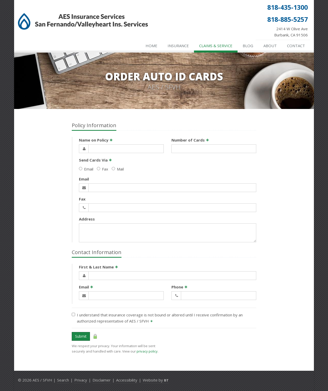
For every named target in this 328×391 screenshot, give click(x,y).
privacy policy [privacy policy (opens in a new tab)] (147, 351)
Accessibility (126, 380)
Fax (102, 169)
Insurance (178, 45)
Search (63, 380)
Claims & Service (215, 45)
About (270, 45)
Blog (248, 45)
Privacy (80, 380)
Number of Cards (190, 140)
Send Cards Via (95, 160)
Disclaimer (102, 380)
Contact (296, 45)
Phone (179, 286)
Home (151, 45)
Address (87, 219)
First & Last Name (98, 266)
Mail (118, 169)
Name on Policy (96, 140)
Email (86, 169)
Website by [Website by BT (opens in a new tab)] (156, 380)
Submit (81, 336)
